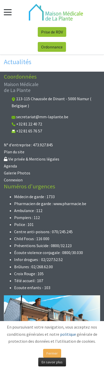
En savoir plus (52, 362)
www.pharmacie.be (69, 203)
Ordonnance (52, 46)
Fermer (52, 353)
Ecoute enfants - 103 (32, 287)
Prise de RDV (52, 32)
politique (68, 334)
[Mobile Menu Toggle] (8, 12)
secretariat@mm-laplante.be (42, 116)
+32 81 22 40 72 (29, 124)
